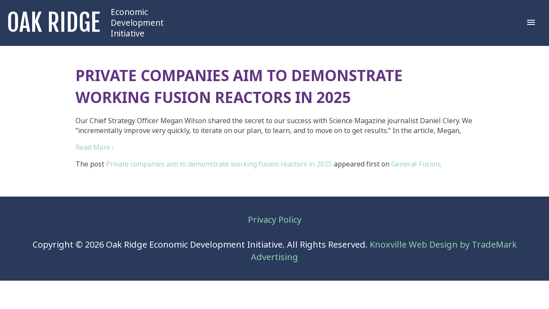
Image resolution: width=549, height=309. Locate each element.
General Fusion (415, 164)
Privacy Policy (275, 220)
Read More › (94, 147)
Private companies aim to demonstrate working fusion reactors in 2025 (219, 164)
